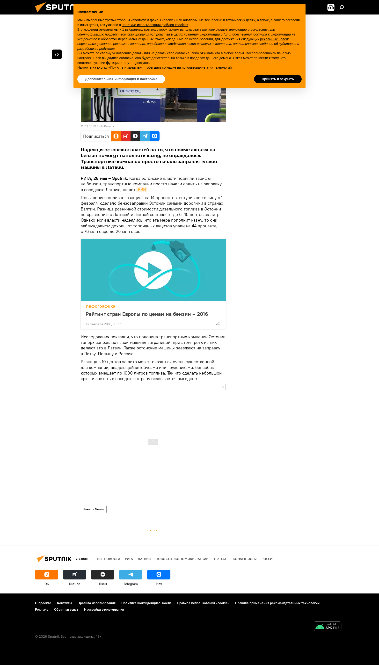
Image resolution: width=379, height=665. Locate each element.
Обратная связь (66, 609)
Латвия (144, 559)
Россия (268, 559)
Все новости (108, 559)
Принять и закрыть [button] (278, 79)
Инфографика (100, 306)
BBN (142, 189)
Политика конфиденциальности (146, 603)
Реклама (41, 609)
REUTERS (90, 126)
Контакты (64, 603)
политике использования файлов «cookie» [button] (155, 25)
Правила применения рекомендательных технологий (277, 603)
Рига (129, 559)
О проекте (43, 603)
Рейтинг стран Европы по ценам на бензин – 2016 (152, 314)
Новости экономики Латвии (182, 559)
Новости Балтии (93, 509)
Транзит (220, 559)
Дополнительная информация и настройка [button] (121, 79)
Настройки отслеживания (104, 609)
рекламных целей (274, 39)
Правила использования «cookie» (203, 603)
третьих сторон (156, 29)
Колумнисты (245, 559)
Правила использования (97, 603)
